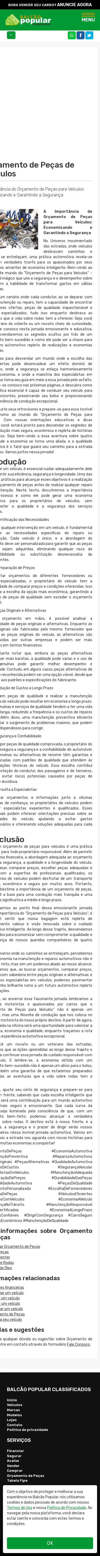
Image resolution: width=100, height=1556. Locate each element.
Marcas (13, 1410)
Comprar (15, 1471)
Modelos (14, 1415)
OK (50, 1543)
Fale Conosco (78, 1344)
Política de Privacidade (66, 1507)
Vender (13, 1466)
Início (12, 1400)
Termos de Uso (19, 1507)
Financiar (15, 1451)
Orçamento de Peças (25, 1476)
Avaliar (13, 1461)
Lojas (12, 1420)
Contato (14, 1425)
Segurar (14, 1456)
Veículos (14, 1405)
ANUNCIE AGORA (74, 4)
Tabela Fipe (17, 1480)
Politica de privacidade (27, 1430)
